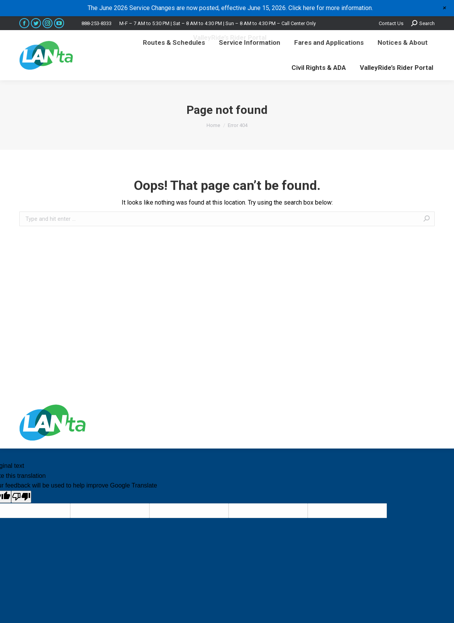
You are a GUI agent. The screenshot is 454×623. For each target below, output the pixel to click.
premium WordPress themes (354, 422)
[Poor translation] (21, 497)
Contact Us (391, 23)
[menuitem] (174, 42)
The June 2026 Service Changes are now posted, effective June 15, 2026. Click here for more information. (230, 8)
